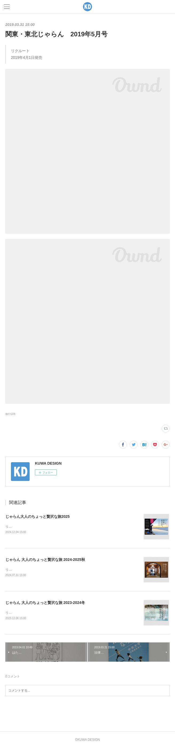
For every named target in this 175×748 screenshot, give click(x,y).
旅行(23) (10, 413)
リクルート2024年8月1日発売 (26, 570)
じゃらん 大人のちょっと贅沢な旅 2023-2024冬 (45, 602)
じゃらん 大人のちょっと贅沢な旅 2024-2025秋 (45, 559)
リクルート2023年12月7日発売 (27, 613)
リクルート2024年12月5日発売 (27, 527)
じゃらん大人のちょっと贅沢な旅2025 (37, 516)
